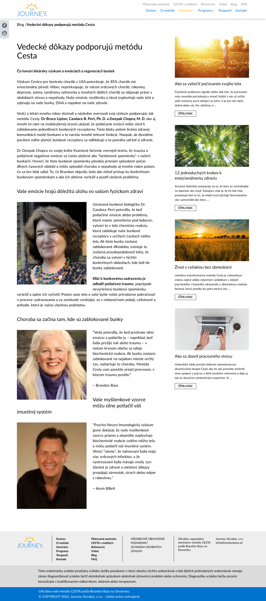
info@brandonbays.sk (229, 542)
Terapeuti (225, 10)
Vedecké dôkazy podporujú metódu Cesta (61, 25)
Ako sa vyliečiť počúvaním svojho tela (208, 84)
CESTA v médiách (185, 4)
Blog (234, 4)
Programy (205, 10)
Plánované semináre (156, 4)
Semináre (185, 10)
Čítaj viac (185, 113)
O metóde (167, 10)
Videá (223, 4)
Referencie (208, 4)
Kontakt (241, 10)
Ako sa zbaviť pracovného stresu (203, 356)
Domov (151, 10)
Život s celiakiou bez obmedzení (203, 267)
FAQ (244, 4)
